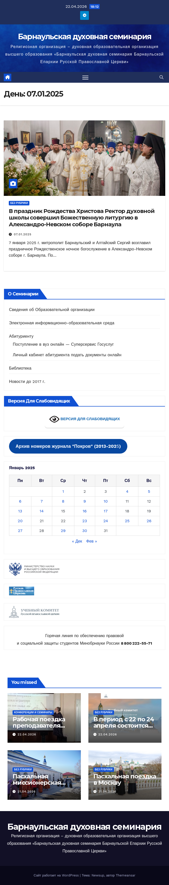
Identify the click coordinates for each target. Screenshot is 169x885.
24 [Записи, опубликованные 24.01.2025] (105, 520)
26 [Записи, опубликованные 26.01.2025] (149, 520)
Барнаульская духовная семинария (84, 36)
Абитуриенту (21, 336)
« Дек (77, 541)
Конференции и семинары (33, 712)
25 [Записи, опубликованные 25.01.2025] (127, 520)
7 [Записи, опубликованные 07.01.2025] (41, 501)
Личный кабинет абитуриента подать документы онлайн (67, 354)
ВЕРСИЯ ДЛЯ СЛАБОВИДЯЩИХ (84, 419)
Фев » (91, 541)
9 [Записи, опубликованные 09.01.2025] (84, 501)
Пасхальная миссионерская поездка (37, 782)
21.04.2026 (27, 791)
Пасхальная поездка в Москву (124, 779)
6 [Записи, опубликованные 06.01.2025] (20, 501)
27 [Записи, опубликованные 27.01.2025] (20, 530)
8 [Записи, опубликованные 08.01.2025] (63, 501)
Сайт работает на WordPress (57, 875)
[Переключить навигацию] (85, 77)
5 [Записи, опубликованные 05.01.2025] (149, 491)
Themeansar (125, 875)
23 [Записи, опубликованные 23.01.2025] (84, 520)
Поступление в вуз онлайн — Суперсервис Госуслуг (63, 344)
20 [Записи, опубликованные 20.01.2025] (20, 520)
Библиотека (20, 368)
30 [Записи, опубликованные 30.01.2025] (84, 530)
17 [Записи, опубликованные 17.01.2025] (105, 511)
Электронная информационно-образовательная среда (61, 323)
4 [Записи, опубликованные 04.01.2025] (127, 491)
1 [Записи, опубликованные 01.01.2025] (63, 491)
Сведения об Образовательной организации (52, 309)
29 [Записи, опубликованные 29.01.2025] (63, 530)
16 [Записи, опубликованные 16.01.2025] (85, 511)
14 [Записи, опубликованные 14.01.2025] (42, 511)
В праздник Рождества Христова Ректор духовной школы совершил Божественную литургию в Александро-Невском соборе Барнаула (81, 218)
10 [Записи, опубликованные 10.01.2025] (106, 501)
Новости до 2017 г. (27, 381)
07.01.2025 (22, 234)
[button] (161, 77)
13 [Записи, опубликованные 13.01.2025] (20, 511)
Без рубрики (19, 203)
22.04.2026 (27, 734)
